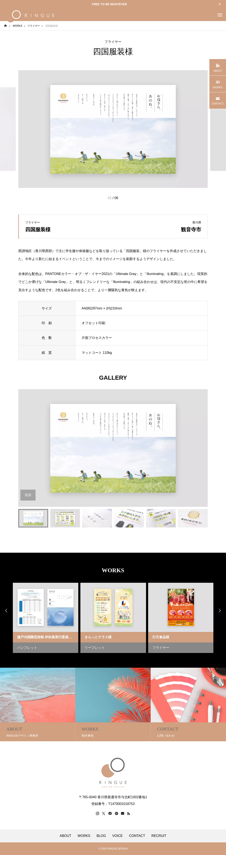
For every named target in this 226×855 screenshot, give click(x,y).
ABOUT (65, 836)
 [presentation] (220, 610)
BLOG (101, 836)
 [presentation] (6, 610)
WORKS (84, 836)
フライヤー (113, 42)
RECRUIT (158, 836)
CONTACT (137, 836)
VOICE (117, 836)
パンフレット (27, 647)
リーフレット (95, 647)
